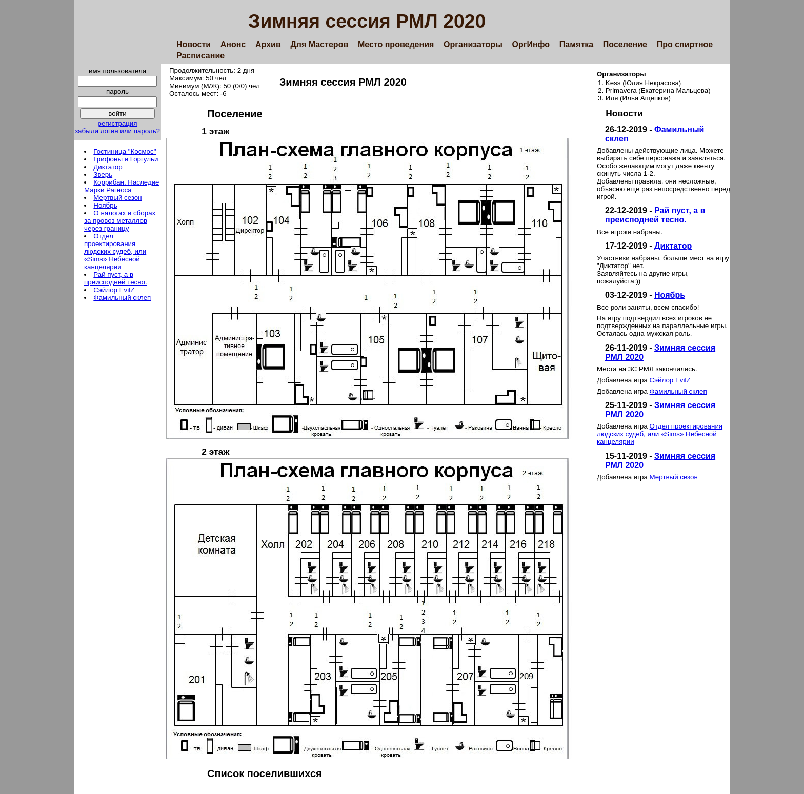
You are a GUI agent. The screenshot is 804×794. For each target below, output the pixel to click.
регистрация (117, 123)
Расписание (200, 55)
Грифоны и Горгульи (125, 159)
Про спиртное (685, 44)
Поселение (625, 44)
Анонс (233, 44)
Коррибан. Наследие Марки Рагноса (121, 186)
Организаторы (473, 44)
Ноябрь (105, 205)
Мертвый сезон (117, 197)
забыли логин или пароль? (117, 131)
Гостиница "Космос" (124, 151)
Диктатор (107, 167)
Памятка (576, 44)
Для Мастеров (319, 44)
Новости (193, 44)
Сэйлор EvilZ (113, 290)
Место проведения (396, 44)
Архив (268, 44)
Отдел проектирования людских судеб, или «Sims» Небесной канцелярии (115, 251)
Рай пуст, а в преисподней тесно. (115, 278)
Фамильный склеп (122, 297)
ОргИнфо (531, 44)
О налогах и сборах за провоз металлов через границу (119, 220)
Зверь (102, 174)
